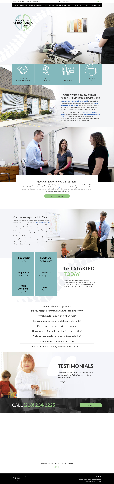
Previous (55, 378)
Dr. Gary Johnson (35, 5)
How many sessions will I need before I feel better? (57, 331)
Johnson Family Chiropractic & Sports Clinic (75, 101)
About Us (23, 5)
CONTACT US (91, 405)
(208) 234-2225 (64, 2)
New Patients (79, 5)
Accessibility (94, 479)
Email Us (29, 1)
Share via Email (100, 476)
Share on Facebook (98, 476)
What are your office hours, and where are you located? (57, 346)
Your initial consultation (43, 222)
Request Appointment (18, 1)
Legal (85, 479)
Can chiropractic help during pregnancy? (57, 326)
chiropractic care (61, 187)
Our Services (49, 5)
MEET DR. (23, 79)
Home (16, 5)
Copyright (81, 479)
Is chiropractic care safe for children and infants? (57, 321)
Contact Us (96, 5)
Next (97, 378)
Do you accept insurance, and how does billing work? (57, 310)
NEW (68, 79)
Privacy (89, 479)
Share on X (96, 476)
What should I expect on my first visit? (57, 316)
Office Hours (36, 1)
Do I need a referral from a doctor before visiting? (57, 336)
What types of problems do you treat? (57, 341)
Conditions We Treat (64, 5)
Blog (87, 5)
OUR (45, 79)
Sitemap (99, 479)
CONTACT (91, 79)
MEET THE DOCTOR (57, 196)
